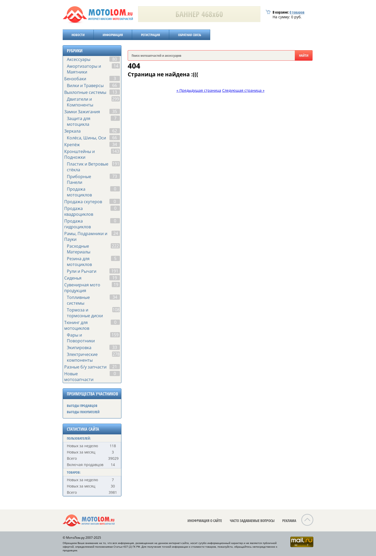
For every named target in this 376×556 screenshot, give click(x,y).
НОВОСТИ (78, 34)
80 (114, 59)
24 (115, 233)
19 (114, 277)
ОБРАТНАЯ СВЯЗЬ (189, 34)
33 (114, 347)
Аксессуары (78, 59)
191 (115, 163)
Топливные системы (78, 300)
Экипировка (79, 347)
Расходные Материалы (78, 249)
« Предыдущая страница (199, 90)
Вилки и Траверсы (85, 85)
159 (115, 334)
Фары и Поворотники (81, 338)
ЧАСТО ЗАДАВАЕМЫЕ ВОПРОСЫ (252, 520)
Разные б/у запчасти (85, 367)
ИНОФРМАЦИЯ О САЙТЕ (204, 520)
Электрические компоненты (82, 357)
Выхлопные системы (85, 92)
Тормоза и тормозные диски (85, 313)
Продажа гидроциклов (77, 224)
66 (114, 85)
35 (114, 111)
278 (116, 354)
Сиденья (72, 278)
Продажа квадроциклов (78, 211)
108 (116, 309)
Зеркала (72, 131)
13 (114, 92)
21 (114, 366)
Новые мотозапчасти (78, 376)
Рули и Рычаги (81, 271)
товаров (297, 12)
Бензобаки (75, 79)
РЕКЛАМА (289, 520)
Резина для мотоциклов (79, 261)
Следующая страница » (243, 90)
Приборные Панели (79, 179)
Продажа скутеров (83, 202)
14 (116, 66)
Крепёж (72, 144)
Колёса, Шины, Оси (86, 138)
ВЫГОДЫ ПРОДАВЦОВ (82, 405)
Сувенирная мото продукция (82, 287)
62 (114, 130)
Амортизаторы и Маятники (84, 69)
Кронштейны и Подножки (79, 154)
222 (115, 245)
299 (115, 98)
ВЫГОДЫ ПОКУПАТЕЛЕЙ (83, 412)
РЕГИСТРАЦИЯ (150, 34)
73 (114, 176)
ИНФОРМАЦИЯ (113, 34)
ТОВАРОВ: (74, 472)
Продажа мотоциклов (79, 192)
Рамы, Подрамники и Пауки (85, 236)
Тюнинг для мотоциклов (76, 325)
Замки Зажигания (82, 112)
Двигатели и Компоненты (80, 102)
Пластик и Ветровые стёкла (87, 167)
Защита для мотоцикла (78, 121)
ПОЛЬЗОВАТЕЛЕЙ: (79, 438)
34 (114, 144)
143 (115, 151)
